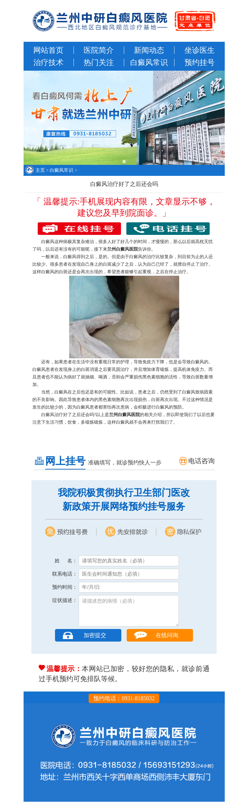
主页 (40, 170)
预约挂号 (200, 62)
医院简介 (99, 50)
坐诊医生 (200, 50)
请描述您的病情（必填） (129, 614)
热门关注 (99, 62)
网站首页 (48, 50)
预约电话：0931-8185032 (124, 705)
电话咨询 (201, 461)
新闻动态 (149, 50)
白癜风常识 (149, 62)
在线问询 (167, 641)
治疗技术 (48, 62)
